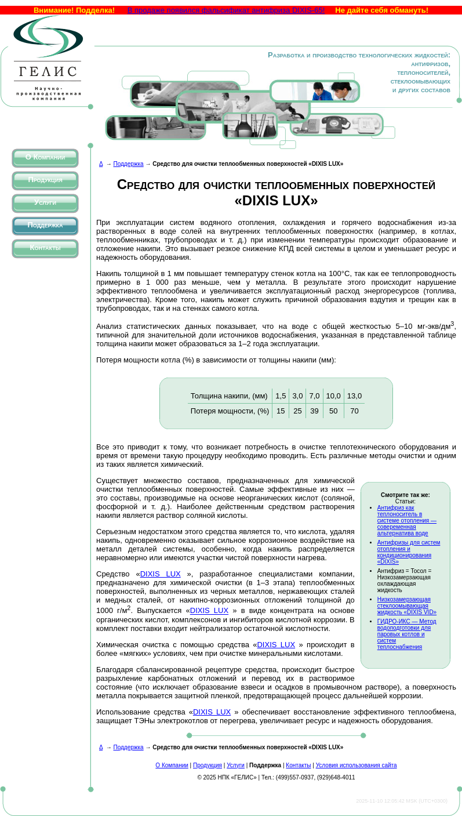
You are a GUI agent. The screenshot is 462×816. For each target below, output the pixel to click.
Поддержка (45, 224)
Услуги (45, 202)
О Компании (46, 157)
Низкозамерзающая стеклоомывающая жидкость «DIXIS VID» (406, 605)
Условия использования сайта (356, 765)
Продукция (45, 179)
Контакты (45, 247)
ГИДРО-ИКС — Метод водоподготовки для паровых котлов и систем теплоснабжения (406, 634)
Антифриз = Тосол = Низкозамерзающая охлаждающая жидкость (404, 580)
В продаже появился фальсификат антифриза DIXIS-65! (226, 10)
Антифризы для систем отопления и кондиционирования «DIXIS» (409, 552)
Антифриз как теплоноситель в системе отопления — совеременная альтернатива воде (406, 520)
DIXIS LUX (160, 574)
